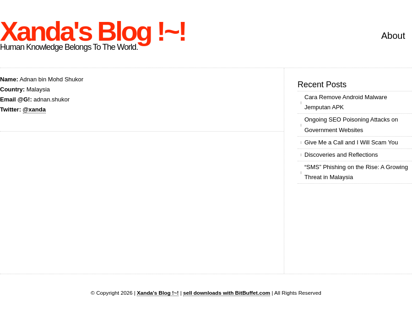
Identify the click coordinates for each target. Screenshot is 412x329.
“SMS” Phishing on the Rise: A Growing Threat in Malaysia (356, 172)
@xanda (34, 109)
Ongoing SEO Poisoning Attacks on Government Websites (351, 124)
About (393, 36)
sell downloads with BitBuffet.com (226, 293)
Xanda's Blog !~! (92, 31)
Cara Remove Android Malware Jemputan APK (345, 102)
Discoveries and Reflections (341, 154)
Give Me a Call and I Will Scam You (351, 142)
